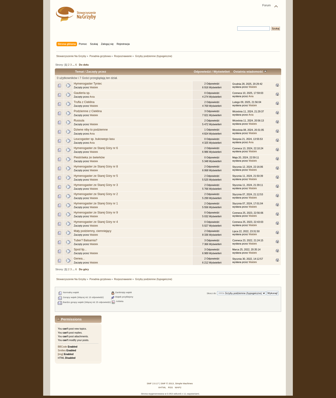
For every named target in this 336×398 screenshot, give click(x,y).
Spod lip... (80, 249)
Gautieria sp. (82, 93)
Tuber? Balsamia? (85, 240)
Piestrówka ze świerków (89, 157)
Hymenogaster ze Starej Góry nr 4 (96, 222)
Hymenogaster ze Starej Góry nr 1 (96, 203)
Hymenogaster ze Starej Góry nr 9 (96, 212)
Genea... (79, 258)
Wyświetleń (221, 71)
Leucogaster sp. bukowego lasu (94, 139)
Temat (79, 71)
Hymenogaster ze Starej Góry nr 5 (96, 176)
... (73, 64)
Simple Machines (184, 383)
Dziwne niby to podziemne (91, 129)
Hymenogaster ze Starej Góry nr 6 (96, 148)
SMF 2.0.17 (153, 383)
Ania (92, 96)
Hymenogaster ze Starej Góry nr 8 (96, 166)
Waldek (94, 87)
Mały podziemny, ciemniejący (92, 231)
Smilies (62, 350)
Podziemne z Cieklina (88, 111)
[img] (60, 354)
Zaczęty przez (96, 71)
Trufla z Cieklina (84, 102)
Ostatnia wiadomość (249, 71)
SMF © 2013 (167, 383)
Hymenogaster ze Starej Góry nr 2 (96, 194)
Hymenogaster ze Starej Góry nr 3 (96, 185)
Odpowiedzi (202, 71)
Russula (79, 120)
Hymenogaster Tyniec (88, 83)
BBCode (62, 346)
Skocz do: (212, 293)
